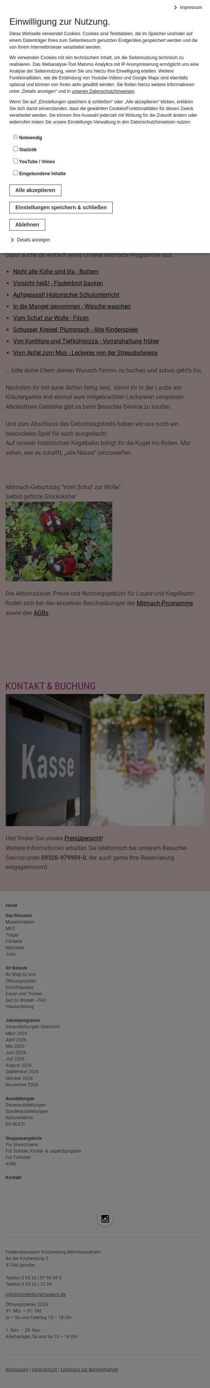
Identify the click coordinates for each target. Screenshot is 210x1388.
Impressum (191, 7)
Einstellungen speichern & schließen (61, 207)
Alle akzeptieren (35, 190)
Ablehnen (27, 225)
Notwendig (27, 137)
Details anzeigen (33, 240)
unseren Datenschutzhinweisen (103, 91)
